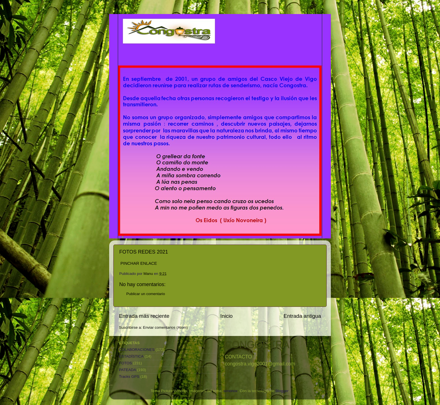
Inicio (226, 316)
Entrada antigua (302, 316)
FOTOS (125, 363)
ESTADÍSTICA (131, 356)
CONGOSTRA (256, 344)
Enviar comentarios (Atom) (165, 327)
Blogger (282, 391)
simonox (230, 391)
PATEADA (127, 370)
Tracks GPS (129, 376)
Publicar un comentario (145, 294)
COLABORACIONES (137, 350)
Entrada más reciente (144, 316)
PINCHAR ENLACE (138, 263)
